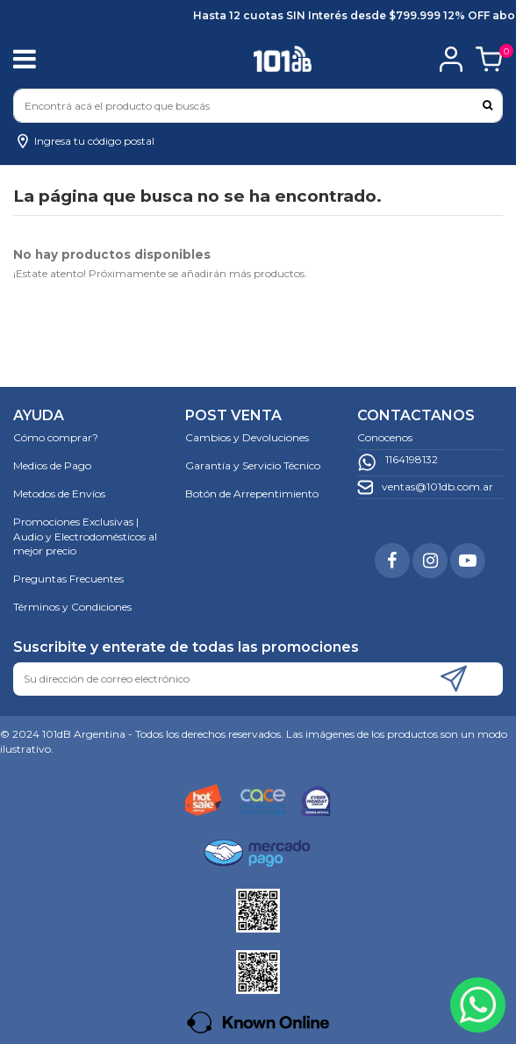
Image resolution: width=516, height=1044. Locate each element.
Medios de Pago (52, 465)
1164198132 (411, 459)
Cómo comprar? (55, 437)
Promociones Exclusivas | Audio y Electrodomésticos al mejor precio (85, 536)
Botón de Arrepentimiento (252, 493)
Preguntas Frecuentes (68, 578)
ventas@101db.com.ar (437, 486)
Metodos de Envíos (59, 493)
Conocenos (384, 437)
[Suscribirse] (454, 679)
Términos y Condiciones (72, 606)
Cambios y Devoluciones (247, 437)
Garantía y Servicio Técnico (252, 465)
